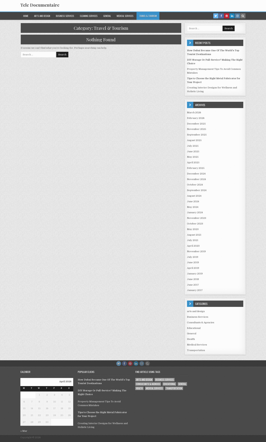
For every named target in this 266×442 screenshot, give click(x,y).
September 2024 (196, 190)
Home (25, 16)
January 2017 (195, 290)
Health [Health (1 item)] (139, 388)
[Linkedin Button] (136, 363)
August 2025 (194, 140)
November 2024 (196, 179)
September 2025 (197, 134)
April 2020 (193, 245)
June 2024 (193, 201)
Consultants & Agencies (200, 322)
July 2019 (192, 257)
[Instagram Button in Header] (237, 15)
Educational (194, 328)
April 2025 (193, 162)
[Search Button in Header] (242, 15)
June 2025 (193, 151)
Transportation (196, 350)
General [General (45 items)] (182, 384)
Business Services (65, 16)
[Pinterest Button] (130, 363)
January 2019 (195, 273)
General (107, 16)
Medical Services (125, 16)
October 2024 (195, 184)
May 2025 (193, 157)
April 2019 (193, 268)
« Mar (23, 431)
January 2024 (195, 212)
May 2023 (193, 229)
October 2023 (195, 223)
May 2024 (192, 207)
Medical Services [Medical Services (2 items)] (154, 388)
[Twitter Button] (118, 363)
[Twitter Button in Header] (215, 15)
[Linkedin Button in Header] (232, 15)
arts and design (42, 16)
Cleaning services (89, 16)
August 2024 (194, 195)
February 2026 (196, 118)
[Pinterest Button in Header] (226, 15)
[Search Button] (147, 363)
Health (191, 339)
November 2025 (196, 129)
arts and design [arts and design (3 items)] (144, 379)
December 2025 (196, 123)
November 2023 (196, 218)
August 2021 (194, 234)
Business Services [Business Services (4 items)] (164, 379)
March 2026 (194, 112)
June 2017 (193, 284)
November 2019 (196, 251)
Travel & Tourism (148, 16)
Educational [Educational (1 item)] (169, 384)
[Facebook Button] (124, 363)
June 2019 (193, 262)
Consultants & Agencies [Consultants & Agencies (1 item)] (148, 384)
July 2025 (193, 146)
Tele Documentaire (39, 5)
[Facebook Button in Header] (221, 15)
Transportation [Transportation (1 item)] (174, 388)
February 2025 (196, 168)
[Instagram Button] (141, 363)
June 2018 (193, 279)
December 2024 (196, 173)
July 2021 (192, 240)
